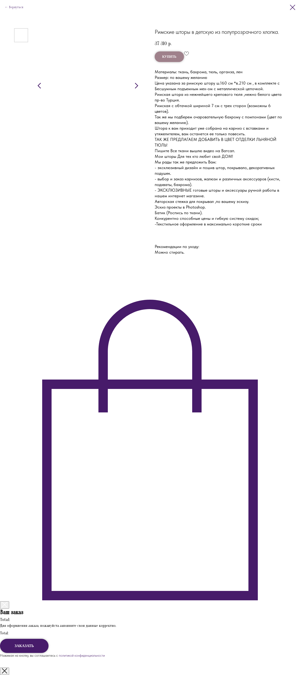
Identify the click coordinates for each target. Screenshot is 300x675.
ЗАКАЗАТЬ (24, 646)
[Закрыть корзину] (4, 605)
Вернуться (16, 7)
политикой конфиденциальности (81, 655)
